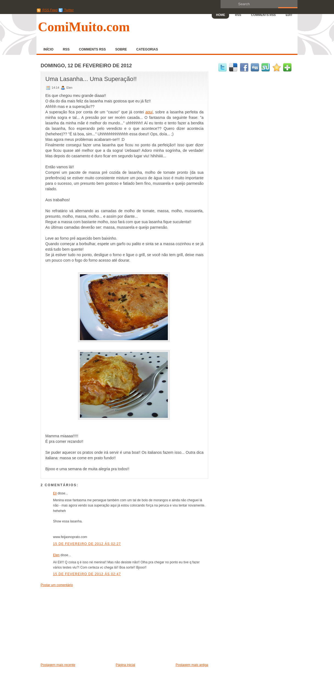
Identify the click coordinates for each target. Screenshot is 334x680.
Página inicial (125, 665)
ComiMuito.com (84, 26)
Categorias (147, 49)
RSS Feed (47, 10)
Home (220, 14)
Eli (55, 493)
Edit (289, 14)
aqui (148, 112)
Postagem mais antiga (192, 665)
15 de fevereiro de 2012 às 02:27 (87, 544)
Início (48, 49)
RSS (238, 14)
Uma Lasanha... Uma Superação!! (91, 78)
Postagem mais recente (58, 665)
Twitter (66, 10)
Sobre (121, 49)
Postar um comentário (57, 585)
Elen (56, 555)
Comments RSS (263, 14)
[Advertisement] (82, 624)
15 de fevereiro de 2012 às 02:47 (87, 574)
